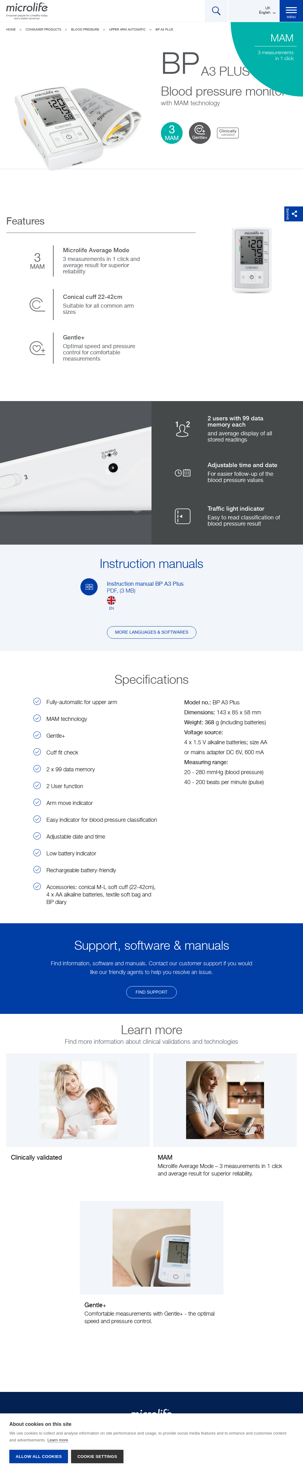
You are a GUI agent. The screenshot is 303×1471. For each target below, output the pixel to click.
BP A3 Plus (164, 29)
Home (11, 29)
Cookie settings (97, 1456)
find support (151, 992)
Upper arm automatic (127, 29)
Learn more (57, 1440)
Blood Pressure (85, 29)
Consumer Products (43, 29)
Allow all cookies (39, 1456)
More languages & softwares (151, 632)
